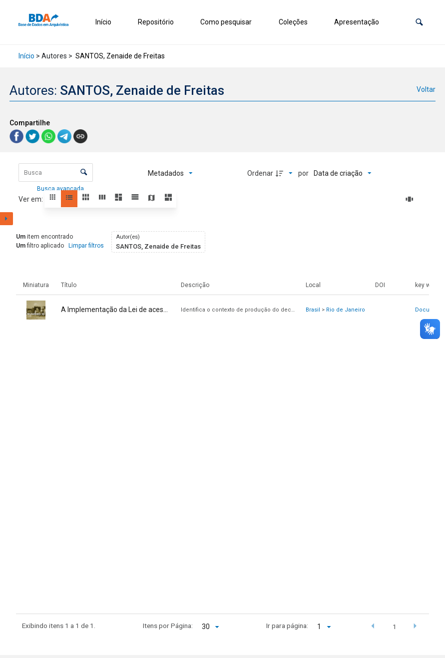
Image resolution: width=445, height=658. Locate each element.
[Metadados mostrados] (170, 173)
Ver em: (31, 199)
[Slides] (411, 199)
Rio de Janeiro (345, 310)
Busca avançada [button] (61, 188)
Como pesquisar (226, 22)
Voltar (426, 89)
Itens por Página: (168, 626)
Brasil (313, 310)
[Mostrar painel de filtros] (6, 218)
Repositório (156, 22)
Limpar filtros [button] (86, 245)
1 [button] (395, 627)
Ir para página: (287, 626)
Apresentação (356, 22)
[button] (419, 22)
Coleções (293, 22)
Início (103, 22)
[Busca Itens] (55, 172)
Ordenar (260, 173)
